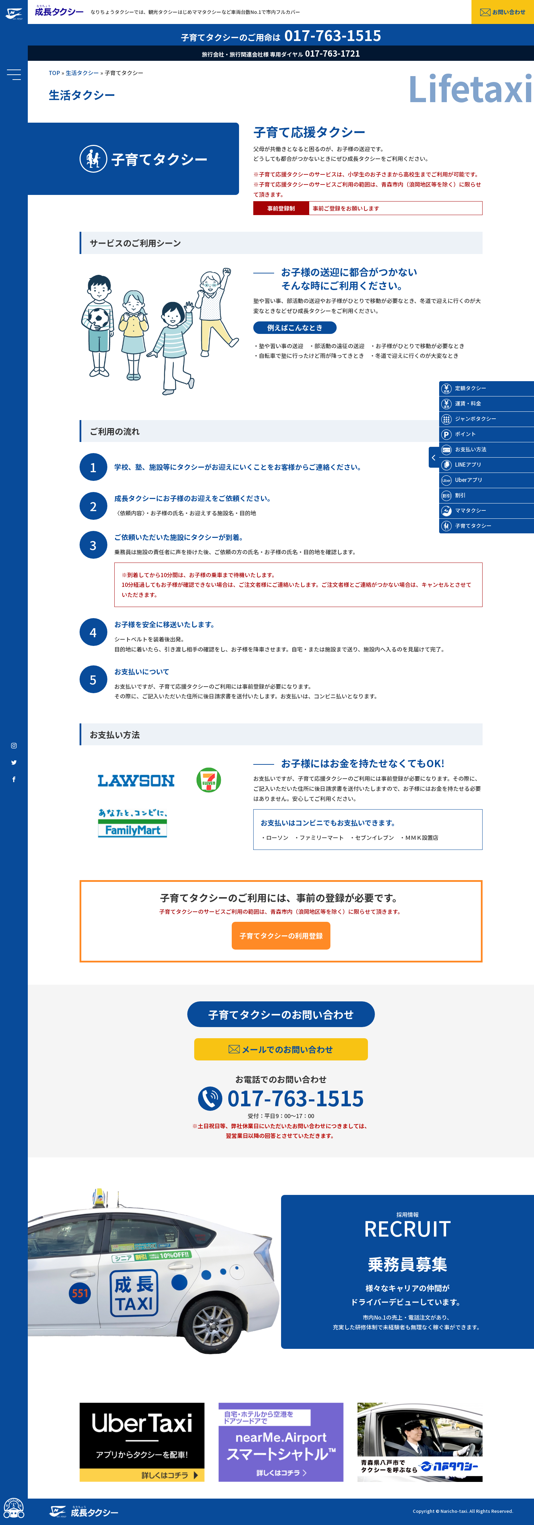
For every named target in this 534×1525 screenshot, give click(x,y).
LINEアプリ (452, 464)
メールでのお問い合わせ (281, 1049)
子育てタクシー (457, 525)
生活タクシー (82, 72)
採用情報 (408, 1224)
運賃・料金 (452, 403)
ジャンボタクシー (459, 418)
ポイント (449, 433)
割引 (444, 495)
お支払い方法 (454, 449)
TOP (54, 72)
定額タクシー (454, 388)
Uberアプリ (452, 479)
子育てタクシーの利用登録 (281, 935)
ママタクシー (454, 510)
